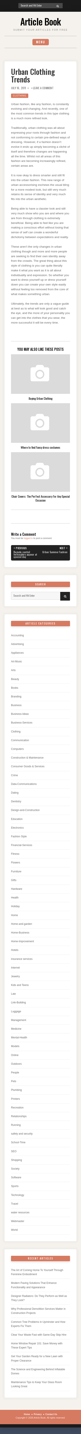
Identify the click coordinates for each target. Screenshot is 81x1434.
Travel (14, 1203)
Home (14, 915)
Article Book (40, 21)
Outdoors (16, 1063)
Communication (20, 740)
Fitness (15, 853)
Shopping (16, 1160)
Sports (15, 1186)
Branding (16, 696)
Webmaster (17, 1221)
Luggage (16, 1011)
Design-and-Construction (25, 810)
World (14, 1229)
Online (15, 1055)
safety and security (22, 1133)
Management (18, 1020)
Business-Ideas (20, 713)
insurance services (21, 958)
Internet (15, 967)
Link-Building (18, 1002)
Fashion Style (19, 836)
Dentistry (16, 801)
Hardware (16, 888)
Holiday (15, 906)
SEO (13, 1151)
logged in (28, 538)
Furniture (16, 871)
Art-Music (16, 661)
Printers (15, 1098)
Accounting (17, 635)
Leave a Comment (43, 88)
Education (16, 819)
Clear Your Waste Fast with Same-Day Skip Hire (38, 1334)
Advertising (17, 644)
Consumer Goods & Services (27, 766)
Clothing (19, 95)
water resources (20, 1212)
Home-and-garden (21, 923)
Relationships (19, 1116)
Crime (14, 775)
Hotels (14, 950)
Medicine (16, 1028)
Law (13, 993)
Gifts (13, 880)
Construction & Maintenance (27, 757)
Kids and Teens (20, 985)
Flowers (15, 862)
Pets (13, 1081)
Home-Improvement (22, 941)
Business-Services (21, 722)
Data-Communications (24, 784)
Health (15, 897)
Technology (17, 1195)
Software (16, 1177)
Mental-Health (19, 1037)
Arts (13, 670)
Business (16, 705)
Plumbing (16, 1089)
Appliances (17, 652)
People (15, 1072)
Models (15, 1046)
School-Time (18, 1142)
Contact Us (51, 1414)
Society (15, 1168)
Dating (15, 792)
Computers (17, 749)
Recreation (17, 1107)
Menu (40, 42)
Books (14, 687)
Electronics (17, 827)
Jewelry (15, 976)
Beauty (15, 679)
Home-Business (20, 932)
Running (16, 1125)
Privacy (38, 1414)
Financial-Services (21, 845)
